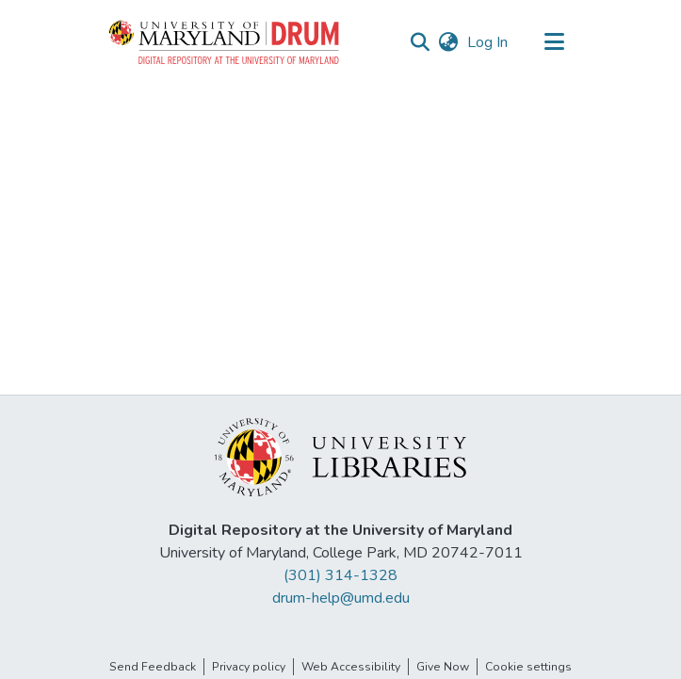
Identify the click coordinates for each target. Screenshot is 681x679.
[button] (225, 42)
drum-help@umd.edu (341, 598)
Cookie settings (528, 666)
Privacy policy (248, 666)
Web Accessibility (350, 666)
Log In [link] (488, 42)
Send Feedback (152, 666)
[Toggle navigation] (554, 42)
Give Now (442, 666)
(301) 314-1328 (340, 575)
